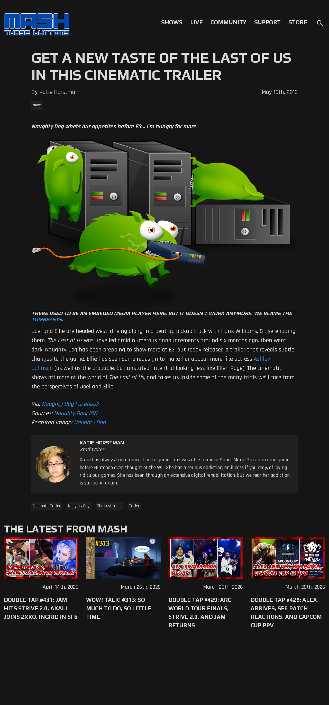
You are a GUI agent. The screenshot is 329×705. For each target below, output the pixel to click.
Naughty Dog (70, 413)
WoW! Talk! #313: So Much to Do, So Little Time (118, 608)
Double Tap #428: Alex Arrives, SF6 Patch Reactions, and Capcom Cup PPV (286, 612)
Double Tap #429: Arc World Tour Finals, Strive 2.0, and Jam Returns (199, 612)
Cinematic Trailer (46, 506)
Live (196, 22)
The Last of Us (109, 506)
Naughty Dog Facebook (70, 404)
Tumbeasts (46, 319)
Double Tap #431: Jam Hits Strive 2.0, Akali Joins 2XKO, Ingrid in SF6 (41, 608)
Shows (171, 22)
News (37, 105)
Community (228, 22)
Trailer (134, 506)
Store (297, 22)
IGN (93, 413)
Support (267, 22)
